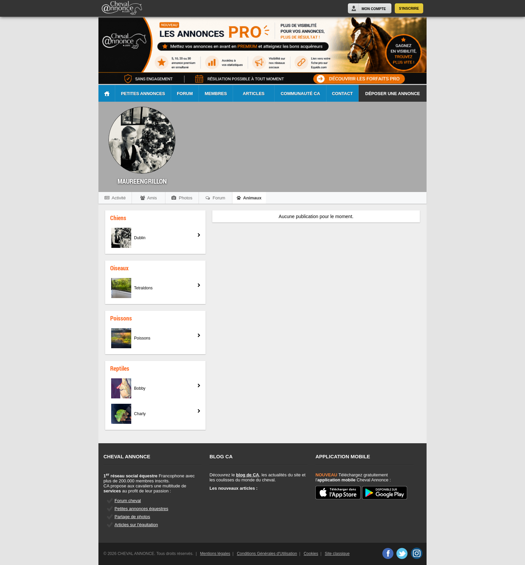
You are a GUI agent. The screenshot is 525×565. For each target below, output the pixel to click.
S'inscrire (409, 8)
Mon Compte (374, 9)
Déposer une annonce (392, 93)
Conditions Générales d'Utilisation (267, 553)
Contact (342, 93)
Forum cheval (128, 500)
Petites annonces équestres (141, 508)
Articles (254, 93)
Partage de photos (132, 516)
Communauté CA (300, 93)
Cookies (311, 553)
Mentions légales (215, 553)
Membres (216, 93)
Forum (185, 93)
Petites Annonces (143, 93)
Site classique (337, 553)
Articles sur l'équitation (136, 524)
